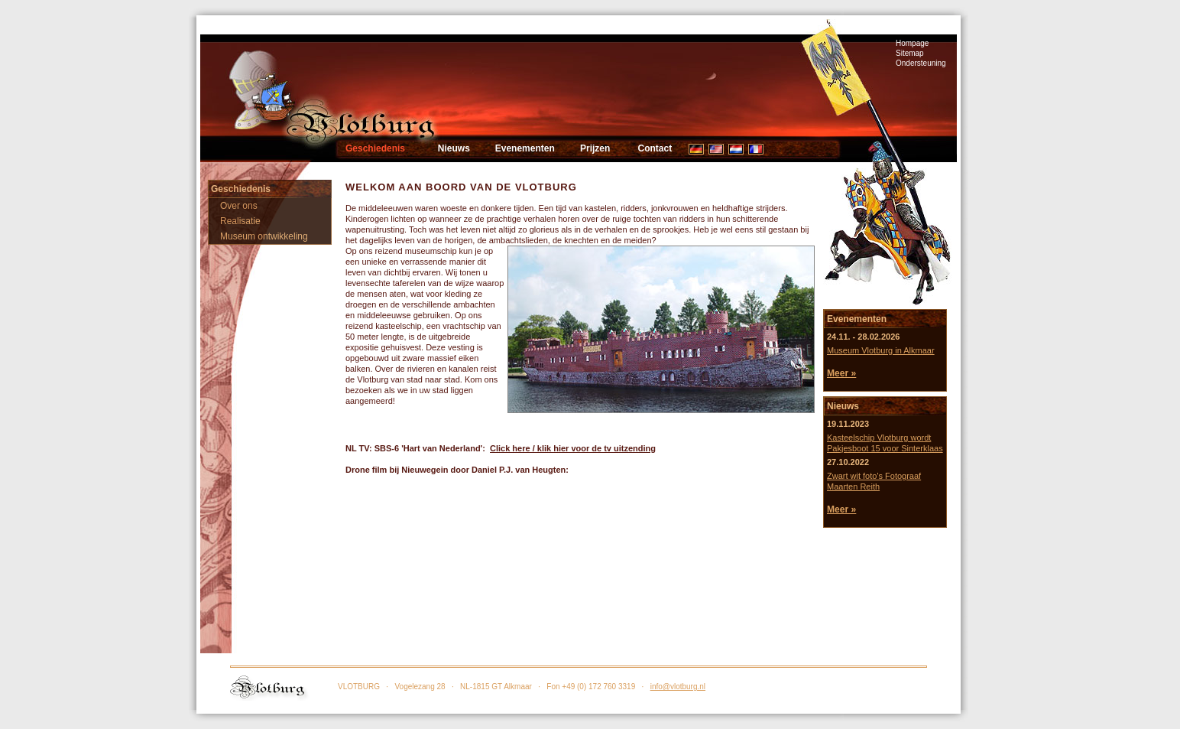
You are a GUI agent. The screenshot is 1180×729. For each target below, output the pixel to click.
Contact (654, 148)
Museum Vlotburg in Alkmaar (881, 350)
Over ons (239, 205)
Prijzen (595, 148)
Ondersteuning (921, 63)
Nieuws (454, 148)
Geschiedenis (375, 148)
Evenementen (525, 148)
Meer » (841, 373)
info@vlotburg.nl (677, 686)
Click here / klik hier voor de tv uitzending (573, 448)
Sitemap (910, 53)
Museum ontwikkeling (264, 236)
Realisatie (240, 221)
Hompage (912, 43)
